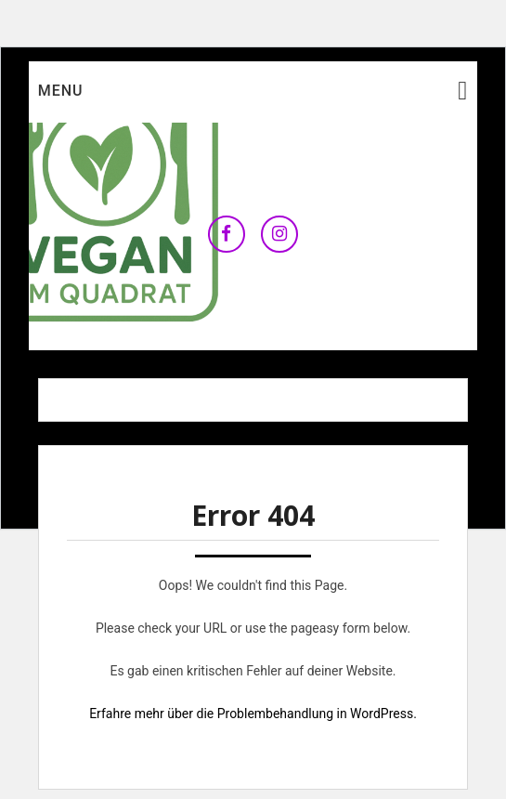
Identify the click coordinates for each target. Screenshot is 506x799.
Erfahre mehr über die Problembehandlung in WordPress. (253, 713)
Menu (61, 90)
